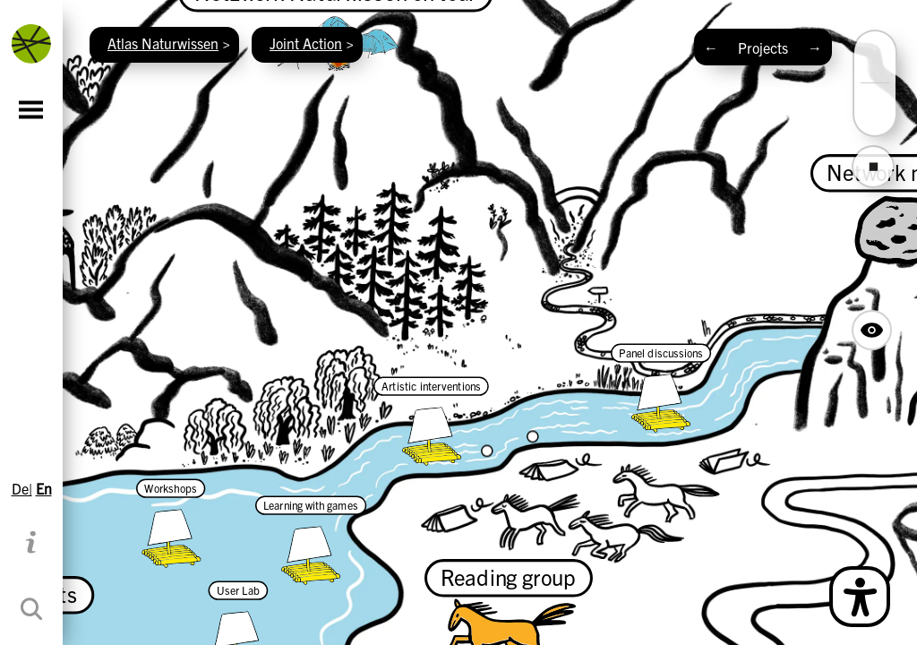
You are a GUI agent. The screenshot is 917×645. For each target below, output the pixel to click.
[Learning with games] (310, 540)
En (44, 488)
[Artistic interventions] (431, 421)
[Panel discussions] (661, 388)
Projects (763, 47)
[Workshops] (170, 523)
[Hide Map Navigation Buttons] (872, 330)
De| (22, 488)
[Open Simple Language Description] (859, 596)
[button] (874, 69)
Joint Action (306, 43)
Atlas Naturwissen (163, 43)
